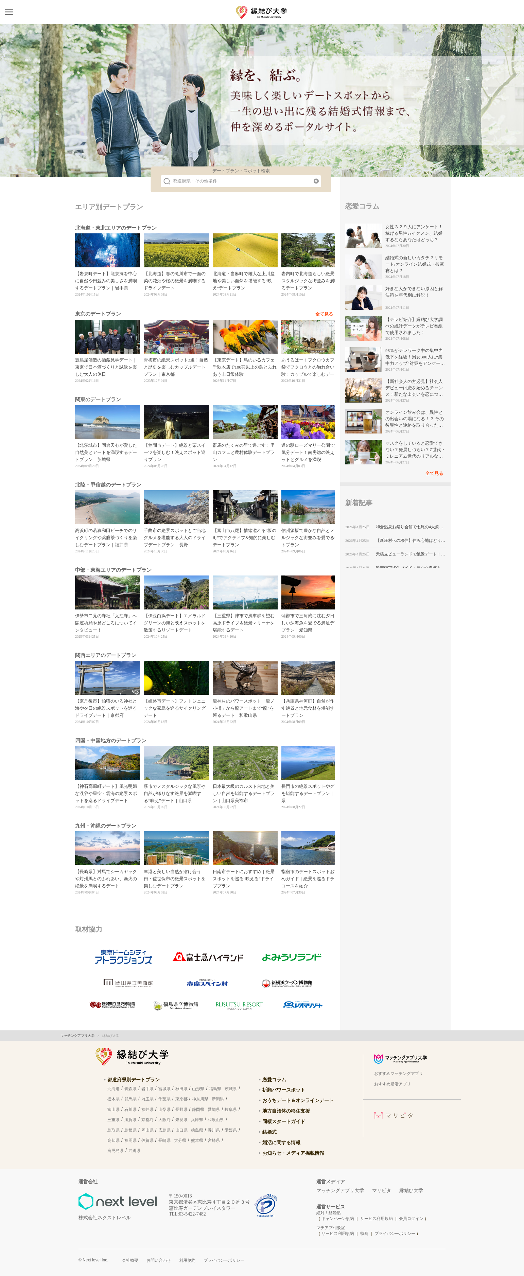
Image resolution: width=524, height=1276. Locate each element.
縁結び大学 (411, 1190)
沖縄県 (134, 1150)
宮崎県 (214, 1140)
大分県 (180, 1140)
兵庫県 (197, 1119)
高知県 (113, 1140)
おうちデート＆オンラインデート (298, 1100)
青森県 (130, 1088)
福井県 (147, 1109)
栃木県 (113, 1099)
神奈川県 (200, 1099)
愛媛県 (231, 1130)
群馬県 (130, 1099)
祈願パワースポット (283, 1090)
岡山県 (147, 1130)
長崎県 (164, 1140)
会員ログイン (411, 1218)
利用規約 (187, 1260)
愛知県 (214, 1109)
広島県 (164, 1130)
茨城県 (231, 1088)
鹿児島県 (115, 1150)
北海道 (113, 1088)
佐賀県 (147, 1140)
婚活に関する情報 (281, 1142)
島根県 (130, 1130)
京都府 (147, 1119)
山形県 (198, 1088)
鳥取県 (113, 1130)
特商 (364, 1233)
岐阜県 (231, 1109)
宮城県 (164, 1088)
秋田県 (181, 1088)
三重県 (113, 1119)
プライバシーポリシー (394, 1233)
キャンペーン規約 (337, 1218)
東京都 (181, 1099)
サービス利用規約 (377, 1218)
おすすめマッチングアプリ (398, 1073)
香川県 (214, 1130)
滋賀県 (130, 1119)
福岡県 (130, 1140)
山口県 (181, 1130)
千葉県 (164, 1099)
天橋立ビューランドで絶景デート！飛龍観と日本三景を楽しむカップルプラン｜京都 (411, 554)
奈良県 (181, 1119)
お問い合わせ (158, 1260)
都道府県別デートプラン (133, 1079)
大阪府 (164, 1119)
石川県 (130, 1109)
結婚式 (269, 1132)
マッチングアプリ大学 (340, 1190)
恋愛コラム (274, 1079)
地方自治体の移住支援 (286, 1111)
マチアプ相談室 (330, 1227)
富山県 (113, 1109)
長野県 (181, 1109)
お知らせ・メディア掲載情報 (293, 1153)
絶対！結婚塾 (328, 1212)
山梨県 (164, 1109)
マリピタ (381, 1190)
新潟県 (218, 1099)
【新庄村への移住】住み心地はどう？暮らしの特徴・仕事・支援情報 (411, 540)
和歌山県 (216, 1119)
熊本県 (197, 1140)
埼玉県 (147, 1099)
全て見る (324, 314)
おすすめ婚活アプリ (392, 1084)
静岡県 (198, 1109)
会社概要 (130, 1260)
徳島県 (197, 1130)
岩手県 (147, 1088)
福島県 (215, 1088)
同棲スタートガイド (283, 1121)
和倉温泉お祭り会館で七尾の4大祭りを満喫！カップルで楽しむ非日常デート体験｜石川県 (411, 527)
